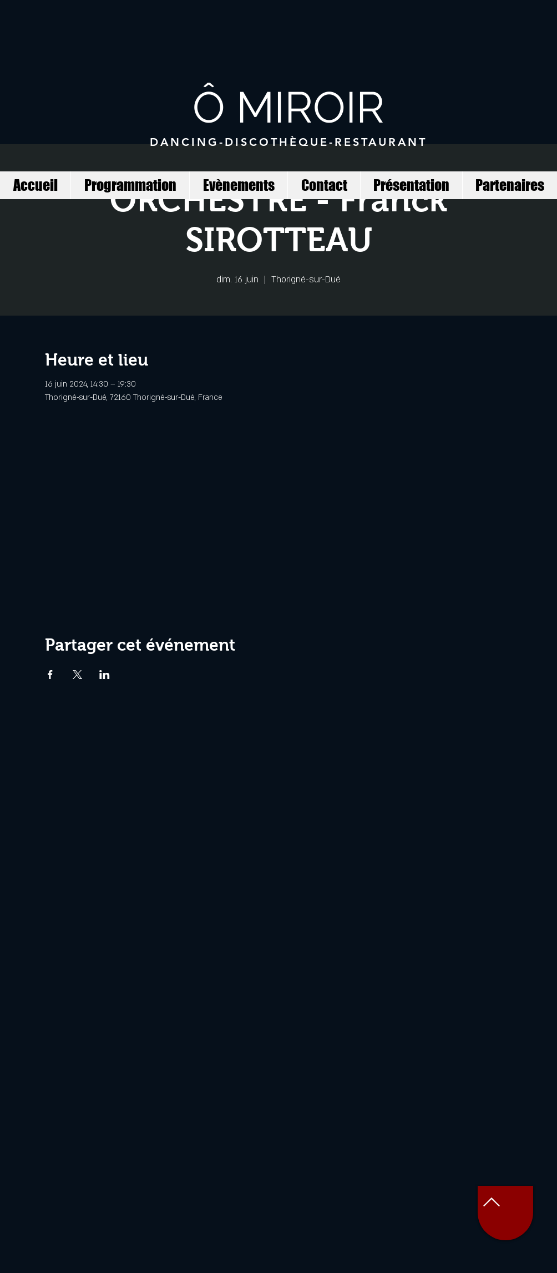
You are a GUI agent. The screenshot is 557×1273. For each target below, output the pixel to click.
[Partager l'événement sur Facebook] (50, 674)
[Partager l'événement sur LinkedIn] (104, 674)
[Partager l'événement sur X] (77, 674)
